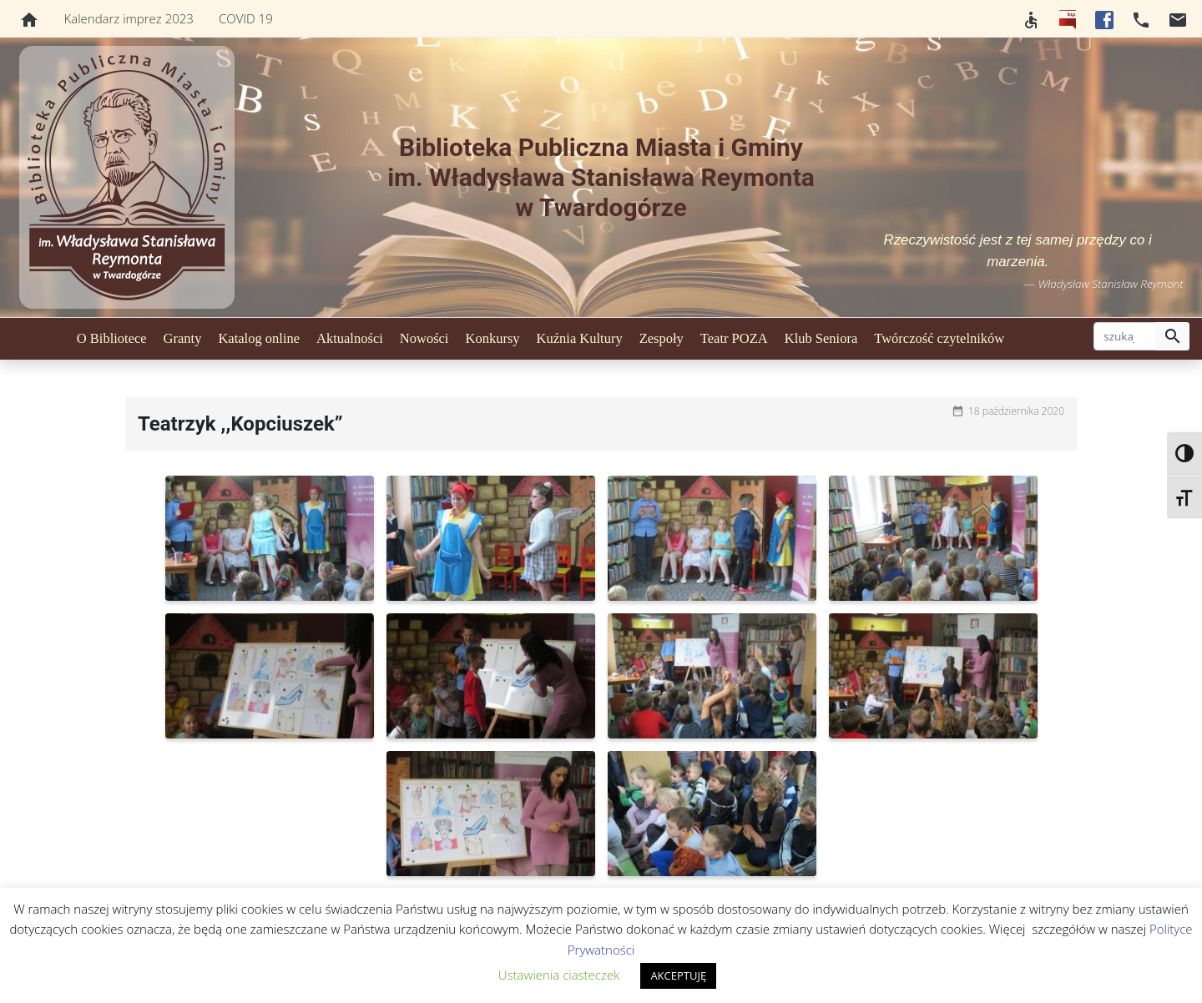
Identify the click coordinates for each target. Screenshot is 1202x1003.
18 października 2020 (1016, 411)
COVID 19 (246, 18)
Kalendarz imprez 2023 (129, 18)
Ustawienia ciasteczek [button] (559, 974)
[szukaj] (1124, 336)
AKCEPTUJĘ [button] (678, 975)
